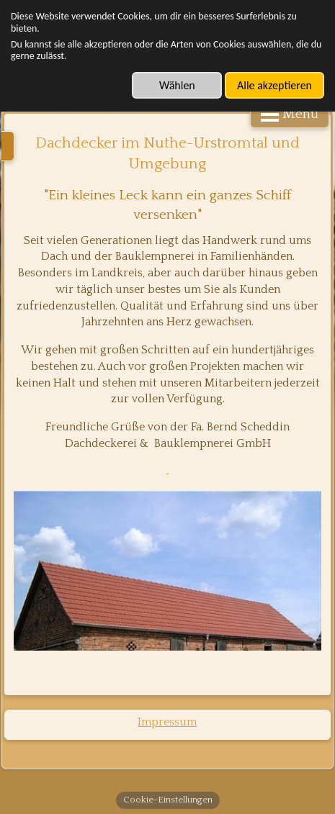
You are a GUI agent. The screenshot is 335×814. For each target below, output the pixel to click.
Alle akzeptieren (274, 85)
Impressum (167, 721)
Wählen (177, 85)
